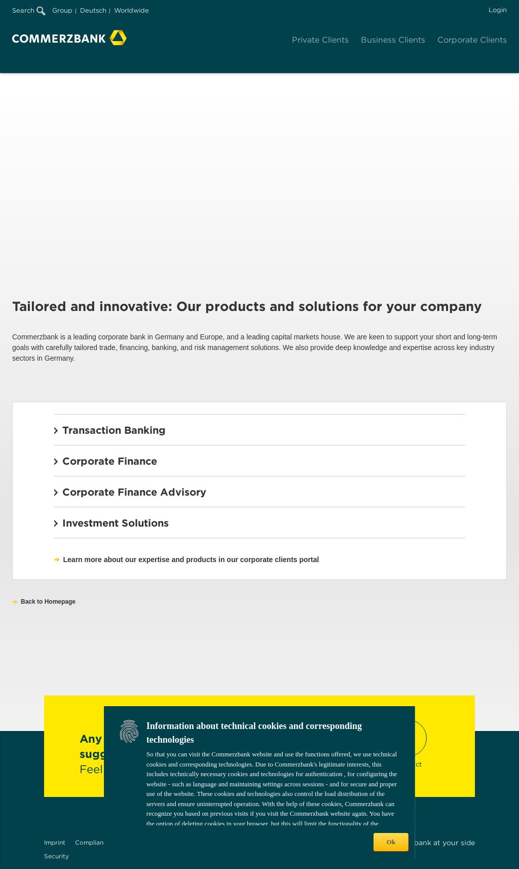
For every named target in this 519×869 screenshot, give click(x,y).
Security (56, 856)
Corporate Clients (472, 40)
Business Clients (393, 40)
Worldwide (131, 10)
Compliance (92, 842)
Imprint (54, 842)
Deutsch (93, 10)
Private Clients (320, 40)
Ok (391, 842)
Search (29, 10)
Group (62, 10)
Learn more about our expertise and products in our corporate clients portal (191, 559)
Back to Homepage (48, 601)
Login (498, 10)
